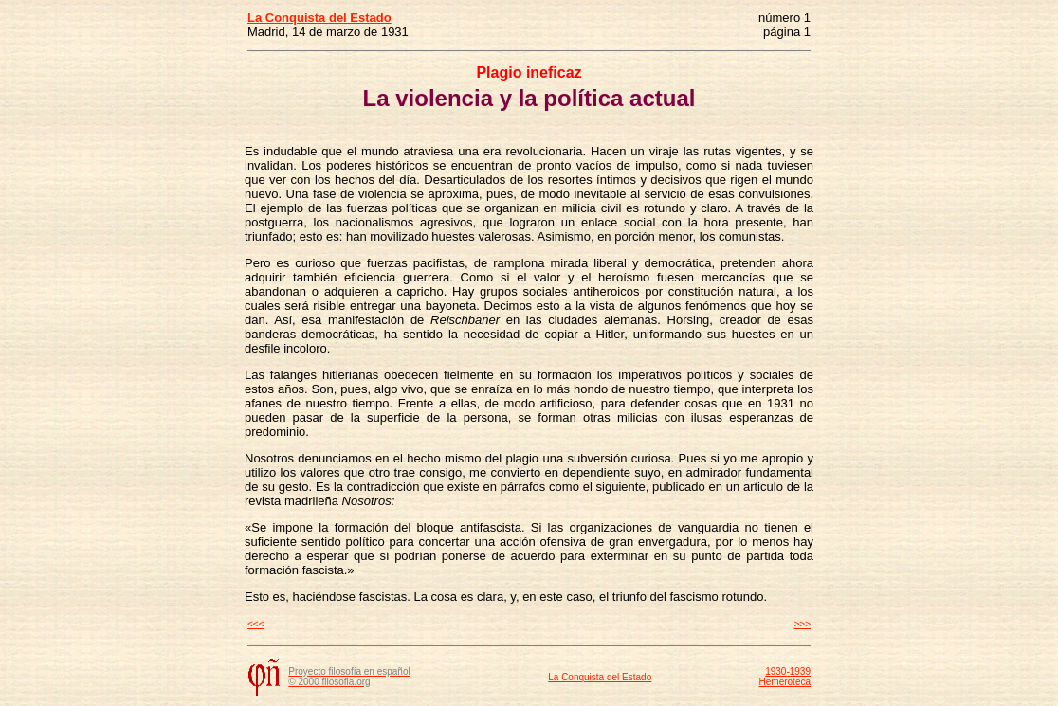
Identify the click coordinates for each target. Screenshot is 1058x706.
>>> (802, 624)
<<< (255, 624)
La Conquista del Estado (599, 677)
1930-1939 (788, 671)
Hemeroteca (785, 682)
